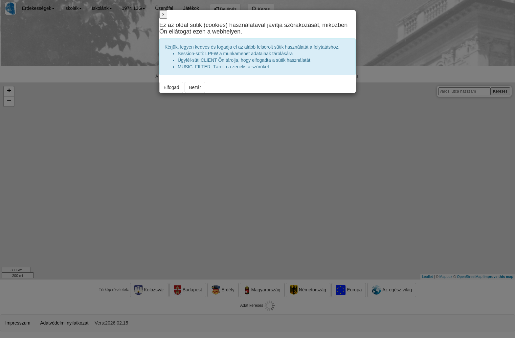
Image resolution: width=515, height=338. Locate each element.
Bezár (195, 87)
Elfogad (171, 87)
